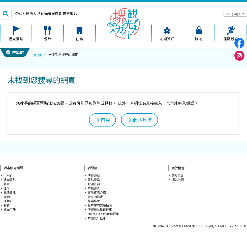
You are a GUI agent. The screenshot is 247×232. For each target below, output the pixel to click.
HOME (37, 54)
